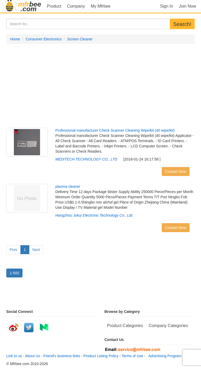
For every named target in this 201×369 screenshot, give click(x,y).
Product (54, 6)
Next (36, 250)
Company (76, 6)
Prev (13, 250)
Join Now (187, 6)
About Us (32, 356)
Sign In (166, 6)
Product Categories (125, 325)
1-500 (14, 273)
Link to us (14, 356)
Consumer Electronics (44, 39)
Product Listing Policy (101, 356)
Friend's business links (61, 356)
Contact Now (175, 171)
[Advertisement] (100, 85)
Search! (182, 24)
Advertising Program (163, 356)
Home (15, 39)
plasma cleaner (67, 186)
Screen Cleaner (80, 39)
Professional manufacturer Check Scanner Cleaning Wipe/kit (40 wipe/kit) (115, 130)
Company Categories (168, 325)
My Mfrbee (101, 6)
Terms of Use (132, 356)
